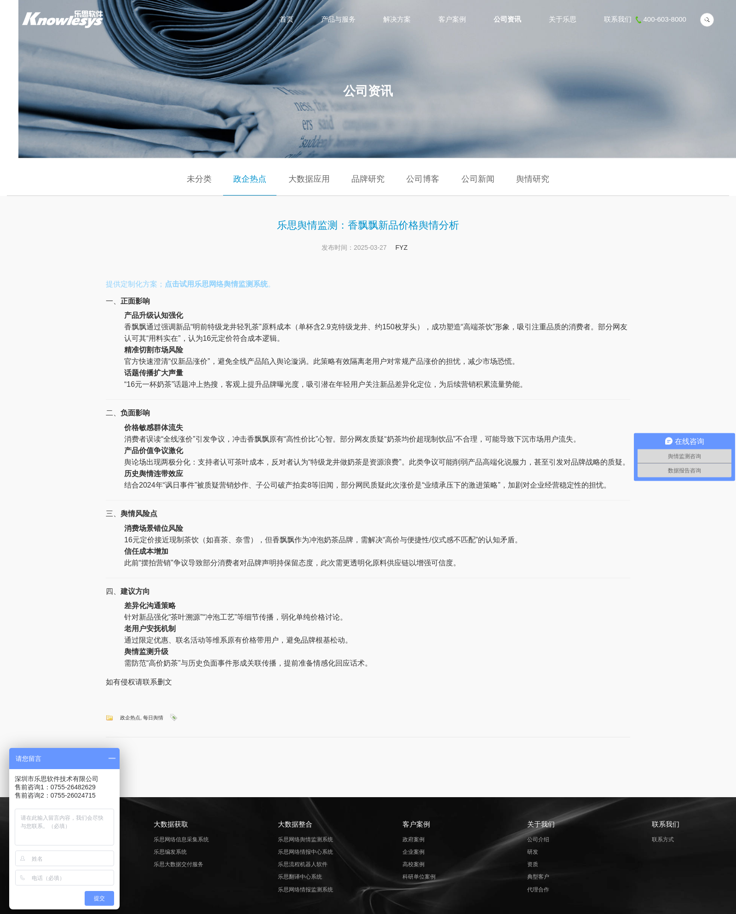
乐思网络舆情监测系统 (305, 839)
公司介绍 (538, 839)
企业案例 (413, 852)
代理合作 (538, 889)
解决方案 (397, 19)
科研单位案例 (419, 877)
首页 (286, 19)
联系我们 (645, 19)
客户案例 (452, 19)
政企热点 (249, 179)
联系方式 (663, 839)
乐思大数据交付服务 (178, 864)
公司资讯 (507, 19)
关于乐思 (562, 19)
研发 (532, 852)
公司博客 (422, 179)
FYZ (402, 247)
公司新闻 (477, 179)
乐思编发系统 (170, 852)
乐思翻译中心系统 (300, 877)
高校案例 (413, 864)
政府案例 (413, 839)
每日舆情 (153, 717)
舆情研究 (532, 179)
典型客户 (538, 877)
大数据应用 (309, 179)
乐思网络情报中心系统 (305, 852)
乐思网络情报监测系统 (305, 889)
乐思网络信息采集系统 (181, 839)
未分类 (199, 179)
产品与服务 (338, 19)
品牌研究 (368, 179)
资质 (532, 864)
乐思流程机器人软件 (303, 864)
